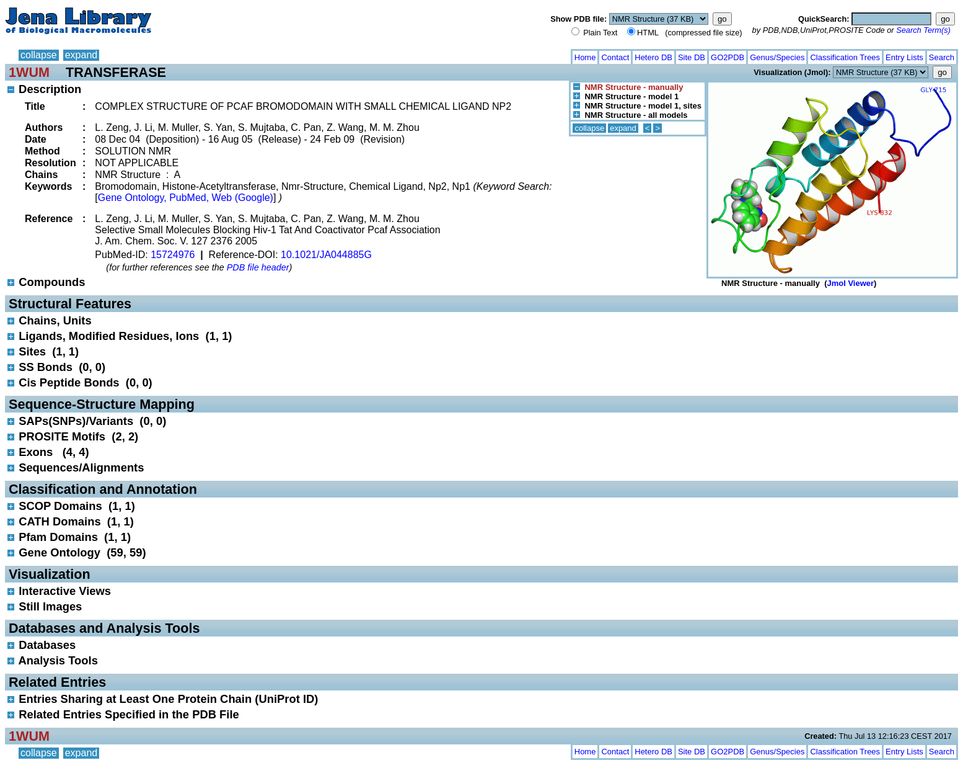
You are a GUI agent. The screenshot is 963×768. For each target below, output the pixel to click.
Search (941, 57)
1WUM (29, 72)
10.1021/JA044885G (326, 254)
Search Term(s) (923, 30)
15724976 (173, 254)
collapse (38, 55)
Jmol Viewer (850, 283)
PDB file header (258, 267)
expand (81, 55)
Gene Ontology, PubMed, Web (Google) (185, 197)
